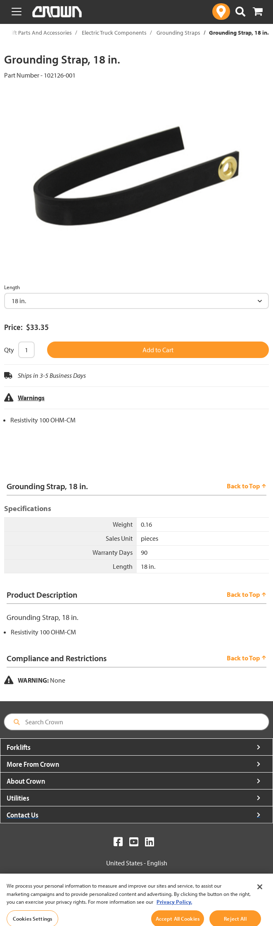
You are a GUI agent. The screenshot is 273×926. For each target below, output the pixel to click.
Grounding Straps (178, 32)
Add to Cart (157, 350)
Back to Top (246, 486)
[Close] (260, 895)
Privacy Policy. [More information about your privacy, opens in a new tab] (174, 910)
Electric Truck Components (114, 32)
